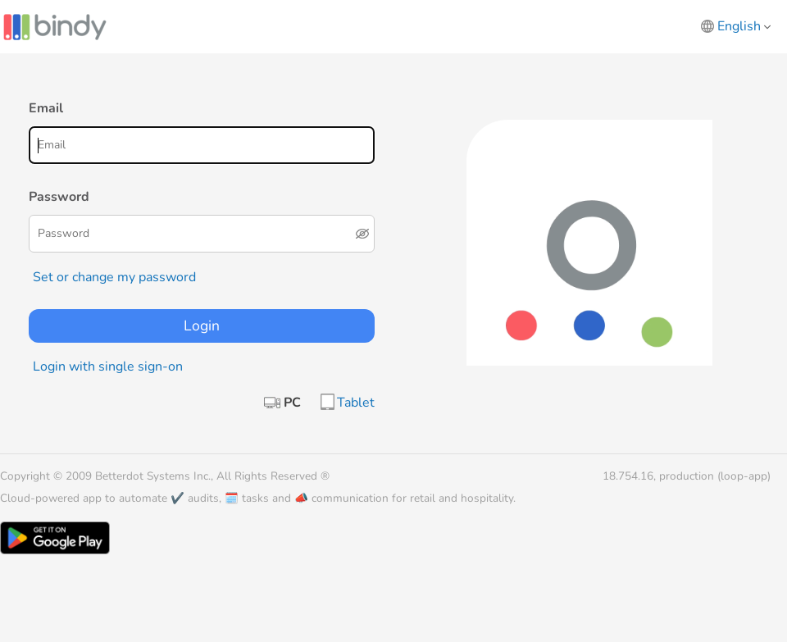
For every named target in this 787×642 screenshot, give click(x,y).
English (744, 26)
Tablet (356, 403)
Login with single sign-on (108, 366)
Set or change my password (114, 277)
